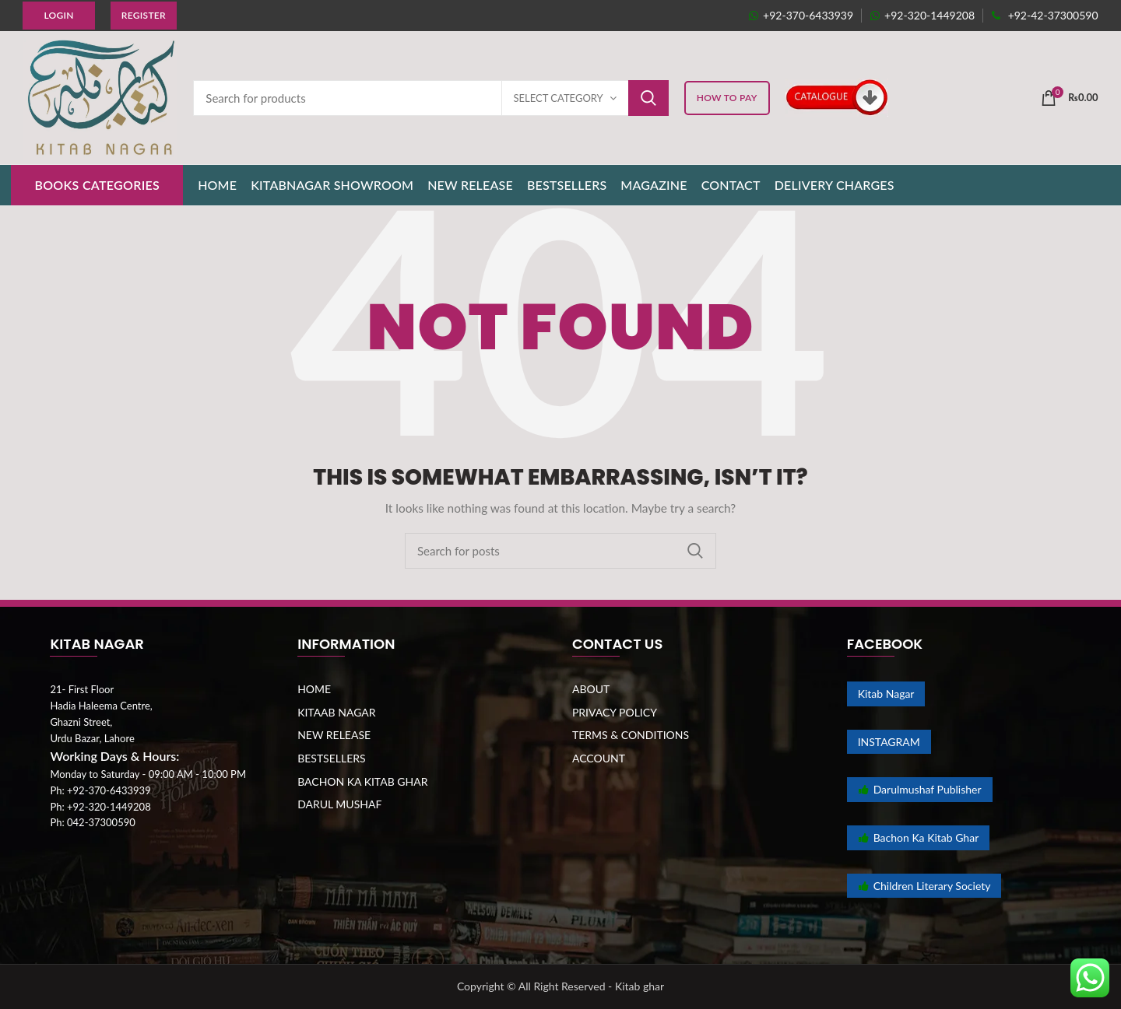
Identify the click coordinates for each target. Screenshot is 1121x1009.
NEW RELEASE (334, 734)
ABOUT (591, 688)
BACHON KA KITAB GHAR (362, 781)
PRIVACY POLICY (614, 712)
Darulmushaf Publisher (920, 789)
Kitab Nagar (886, 693)
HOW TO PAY (727, 97)
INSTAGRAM (889, 741)
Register (143, 15)
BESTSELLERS (331, 758)
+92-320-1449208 (922, 15)
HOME (314, 688)
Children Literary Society (924, 885)
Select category (558, 98)
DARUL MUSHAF (339, 804)
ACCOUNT (598, 758)
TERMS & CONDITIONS (630, 734)
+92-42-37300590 (1044, 15)
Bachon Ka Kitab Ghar (918, 837)
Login (58, 15)
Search (648, 98)
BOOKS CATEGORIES (97, 184)
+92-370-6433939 (800, 15)
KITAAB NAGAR (336, 712)
